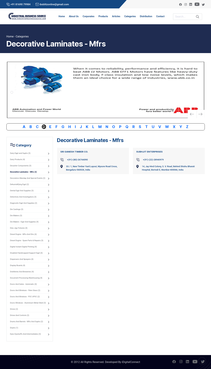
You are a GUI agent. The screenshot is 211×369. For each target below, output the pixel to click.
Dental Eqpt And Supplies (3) (22, 191)
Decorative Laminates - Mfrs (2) (23, 172)
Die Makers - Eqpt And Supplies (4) (24, 222)
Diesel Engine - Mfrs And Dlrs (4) (23, 234)
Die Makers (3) (16, 215)
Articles (116, 16)
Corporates (88, 16)
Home (62, 16)
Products (103, 16)
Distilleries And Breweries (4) (22, 272)
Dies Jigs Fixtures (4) (18, 228)
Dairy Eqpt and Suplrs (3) (20, 153)
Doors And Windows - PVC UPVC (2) (25, 297)
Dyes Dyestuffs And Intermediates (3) (25, 334)
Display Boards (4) (17, 265)
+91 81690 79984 (21, 4)
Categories (130, 16)
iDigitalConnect (131, 362)
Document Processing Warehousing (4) (26, 278)
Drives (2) (14, 309)
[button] (200, 114)
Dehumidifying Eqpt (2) (19, 184)
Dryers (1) (14, 328)
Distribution (146, 16)
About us (74, 16)
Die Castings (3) (16, 209)
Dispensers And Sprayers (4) (21, 259)
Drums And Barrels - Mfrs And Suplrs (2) (26, 321)
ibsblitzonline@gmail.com (54, 4)
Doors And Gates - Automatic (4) (23, 284)
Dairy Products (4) (17, 159)
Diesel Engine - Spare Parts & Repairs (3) (26, 240)
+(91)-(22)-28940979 (153, 159)
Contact (160, 16)
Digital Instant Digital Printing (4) (23, 247)
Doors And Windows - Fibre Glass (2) (25, 290)
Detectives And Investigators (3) (23, 197)
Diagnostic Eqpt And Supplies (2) (23, 203)
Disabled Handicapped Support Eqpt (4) (26, 253)
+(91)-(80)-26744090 (77, 159)
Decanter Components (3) (20, 166)
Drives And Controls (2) (19, 315)
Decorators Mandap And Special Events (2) (27, 178)
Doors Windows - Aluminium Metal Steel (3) (28, 303)
